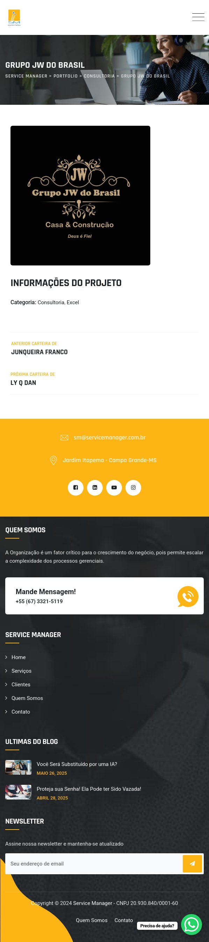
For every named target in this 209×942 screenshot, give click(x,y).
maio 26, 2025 (52, 773)
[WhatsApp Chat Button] (191, 924)
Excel (73, 302)
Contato (21, 712)
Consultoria (51, 302)
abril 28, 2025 (52, 798)
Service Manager (92, 903)
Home (19, 657)
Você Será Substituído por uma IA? (77, 764)
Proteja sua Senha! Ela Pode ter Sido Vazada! (89, 789)
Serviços (21, 671)
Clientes (21, 684)
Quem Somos (27, 698)
